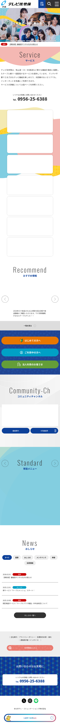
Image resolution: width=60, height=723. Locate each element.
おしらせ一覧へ (30, 615)
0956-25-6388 (31, 99)
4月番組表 (49, 430)
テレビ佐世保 (16, 4)
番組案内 (15, 430)
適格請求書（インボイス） (30, 640)
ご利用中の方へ (30, 352)
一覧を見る (28, 325)
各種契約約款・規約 (44, 637)
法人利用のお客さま (30, 364)
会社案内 (14, 637)
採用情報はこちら (22, 648)
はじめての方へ (30, 340)
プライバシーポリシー (27, 637)
